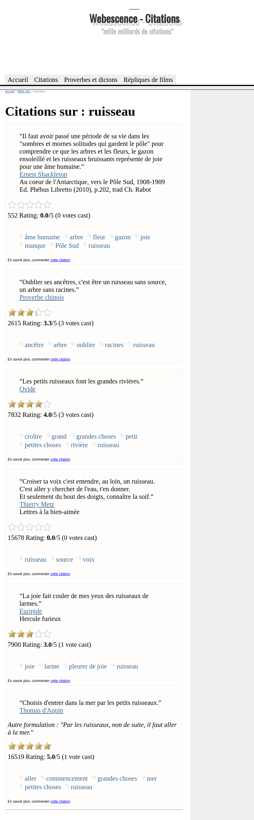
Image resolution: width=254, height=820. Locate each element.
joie (145, 237)
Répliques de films (148, 79)
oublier (86, 344)
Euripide (30, 611)
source (64, 559)
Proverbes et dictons (91, 79)
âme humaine (42, 237)
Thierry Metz (36, 504)
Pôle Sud (67, 245)
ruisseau (99, 245)
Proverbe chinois (41, 297)
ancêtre (34, 344)
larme (51, 666)
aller (30, 778)
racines (114, 344)
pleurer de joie (88, 666)
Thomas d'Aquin (41, 710)
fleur (99, 237)
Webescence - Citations (134, 18)
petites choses (43, 445)
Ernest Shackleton (43, 174)
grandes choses (96, 436)
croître (33, 436)
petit (131, 436)
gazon (123, 237)
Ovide (27, 389)
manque (35, 245)
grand (59, 436)
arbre (76, 237)
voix (89, 559)
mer (152, 778)
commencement (67, 778)
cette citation (60, 260)
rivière (79, 445)
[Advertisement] (134, 54)
